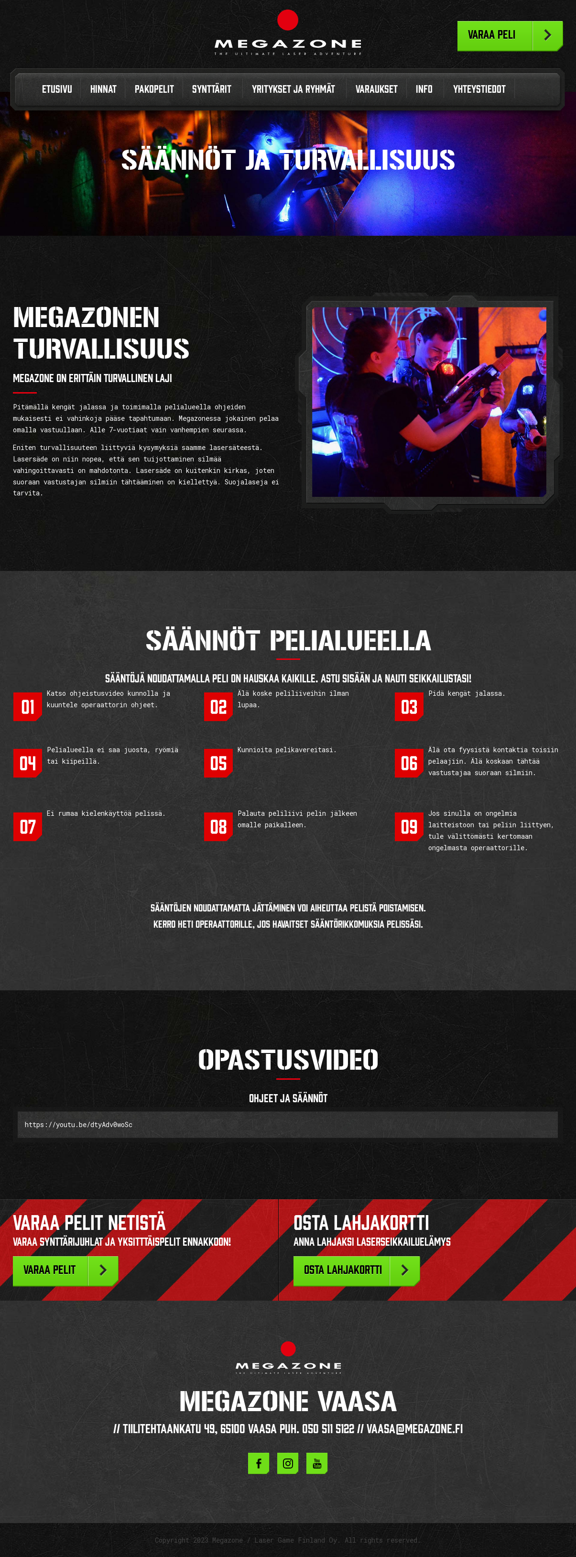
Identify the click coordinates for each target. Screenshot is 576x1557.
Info (424, 89)
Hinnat (103, 89)
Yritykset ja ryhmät (293, 89)
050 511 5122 (328, 1429)
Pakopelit (154, 89)
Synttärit (211, 89)
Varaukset (377, 89)
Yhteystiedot (479, 89)
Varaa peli (491, 34)
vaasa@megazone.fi (415, 1429)
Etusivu (57, 89)
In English (529, 91)
